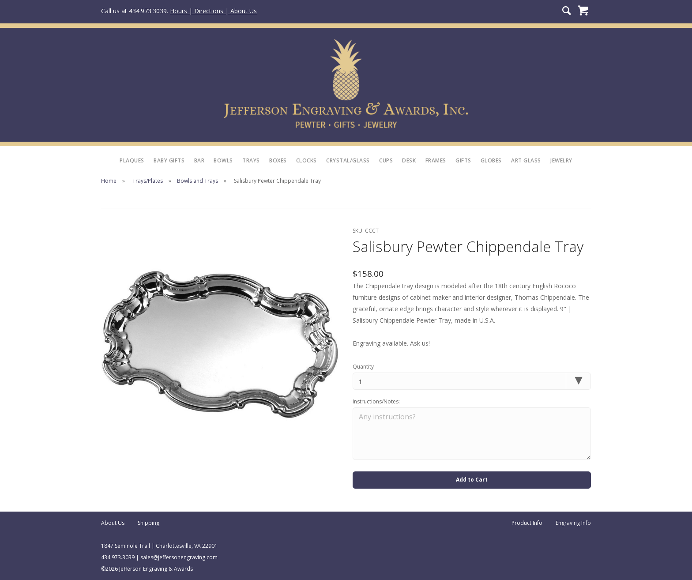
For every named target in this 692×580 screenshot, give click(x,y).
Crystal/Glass (348, 160)
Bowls (223, 160)
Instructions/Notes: (376, 401)
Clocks (306, 160)
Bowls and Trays (197, 181)
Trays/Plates (147, 181)
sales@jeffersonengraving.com (179, 557)
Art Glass (526, 160)
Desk (409, 160)
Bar (199, 160)
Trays (251, 160)
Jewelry (561, 160)
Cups (386, 160)
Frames (435, 160)
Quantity (363, 366)
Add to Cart (472, 479)
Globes (491, 160)
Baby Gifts (169, 160)
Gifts (463, 160)
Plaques (132, 160)
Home (109, 181)
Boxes (278, 160)
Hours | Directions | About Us (213, 11)
